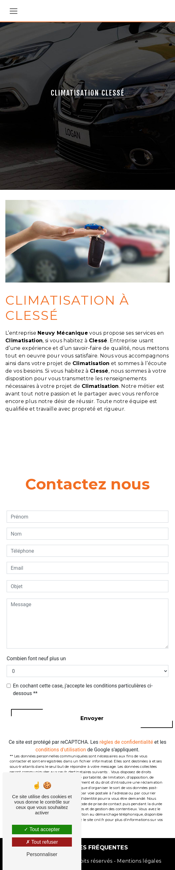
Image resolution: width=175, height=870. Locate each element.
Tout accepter (42, 829)
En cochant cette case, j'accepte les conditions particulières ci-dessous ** (83, 689)
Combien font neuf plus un (36, 659)
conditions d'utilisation (61, 750)
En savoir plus (128, 432)
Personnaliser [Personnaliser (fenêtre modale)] (41, 854)
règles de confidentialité (126, 742)
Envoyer (91, 718)
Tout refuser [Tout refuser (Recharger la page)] (42, 842)
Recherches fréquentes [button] (87, 847)
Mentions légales (138, 861)
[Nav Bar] (13, 11)
